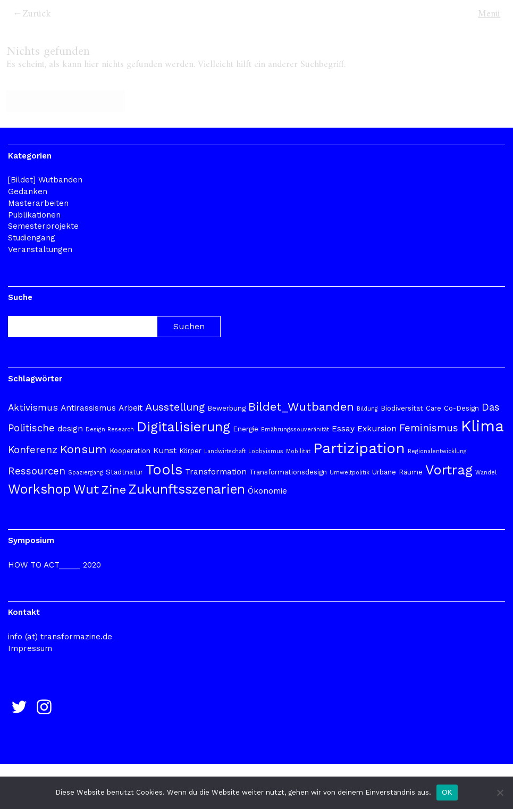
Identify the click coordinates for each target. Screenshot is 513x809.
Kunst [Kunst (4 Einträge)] (164, 450)
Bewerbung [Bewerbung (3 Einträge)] (226, 408)
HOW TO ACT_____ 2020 (54, 565)
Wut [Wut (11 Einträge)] (86, 489)
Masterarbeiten (38, 203)
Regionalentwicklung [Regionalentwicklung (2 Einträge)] (437, 451)
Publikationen (34, 215)
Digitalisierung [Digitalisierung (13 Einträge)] (183, 427)
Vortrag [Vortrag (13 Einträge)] (449, 470)
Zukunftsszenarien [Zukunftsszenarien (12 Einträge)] (187, 489)
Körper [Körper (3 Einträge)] (190, 451)
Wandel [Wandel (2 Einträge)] (486, 472)
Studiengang (31, 238)
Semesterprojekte (43, 226)
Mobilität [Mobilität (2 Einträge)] (298, 451)
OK (447, 792)
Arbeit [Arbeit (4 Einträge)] (130, 408)
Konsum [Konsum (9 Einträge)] (83, 449)
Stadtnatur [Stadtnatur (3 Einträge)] (124, 472)
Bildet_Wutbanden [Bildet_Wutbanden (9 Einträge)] (301, 406)
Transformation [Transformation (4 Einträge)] (216, 472)
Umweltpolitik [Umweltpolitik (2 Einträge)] (349, 472)
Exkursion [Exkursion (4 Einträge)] (377, 428)
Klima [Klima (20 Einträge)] (482, 426)
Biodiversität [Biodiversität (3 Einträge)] (402, 408)
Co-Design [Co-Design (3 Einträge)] (461, 408)
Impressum (30, 648)
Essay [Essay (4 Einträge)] (343, 428)
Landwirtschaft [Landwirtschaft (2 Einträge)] (225, 451)
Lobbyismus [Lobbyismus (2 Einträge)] (265, 451)
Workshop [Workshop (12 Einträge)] (39, 489)
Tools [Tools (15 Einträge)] (164, 469)
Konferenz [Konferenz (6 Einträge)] (32, 450)
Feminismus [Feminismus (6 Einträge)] (428, 428)
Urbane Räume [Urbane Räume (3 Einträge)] (397, 472)
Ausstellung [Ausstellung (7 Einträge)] (175, 407)
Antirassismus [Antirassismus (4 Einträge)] (88, 408)
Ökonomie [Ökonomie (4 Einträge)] (267, 491)
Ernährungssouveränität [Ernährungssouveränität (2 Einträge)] (295, 429)
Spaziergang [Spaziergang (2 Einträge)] (85, 472)
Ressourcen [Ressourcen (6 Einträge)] (36, 471)
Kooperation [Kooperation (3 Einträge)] (130, 451)
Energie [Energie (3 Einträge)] (245, 429)
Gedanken (27, 191)
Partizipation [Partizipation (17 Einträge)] (359, 448)
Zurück (36, 14)
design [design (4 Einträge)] (70, 428)
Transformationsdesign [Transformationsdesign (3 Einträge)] (288, 472)
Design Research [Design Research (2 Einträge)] (110, 429)
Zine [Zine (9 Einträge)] (114, 489)
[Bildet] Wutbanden (45, 180)
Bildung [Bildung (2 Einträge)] (367, 408)
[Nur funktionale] (499, 792)
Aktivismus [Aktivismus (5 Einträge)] (33, 407)
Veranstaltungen (40, 249)
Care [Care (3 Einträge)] (433, 408)
